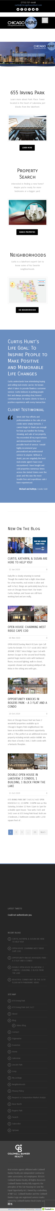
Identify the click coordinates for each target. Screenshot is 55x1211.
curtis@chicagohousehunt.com (28, 5)
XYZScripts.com (41, 1209)
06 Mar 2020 (14, 638)
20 (35, 832)
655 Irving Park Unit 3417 (23, 1007)
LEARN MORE (27, 148)
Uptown (15, 1130)
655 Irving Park (18, 1001)
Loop (14, 1071)
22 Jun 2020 (14, 569)
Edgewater (16, 1038)
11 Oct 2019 (14, 793)
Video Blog (21, 1025)
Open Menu (45, 20)
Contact (15, 1032)
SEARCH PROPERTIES (27, 232)
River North (17, 1104)
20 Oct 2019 (14, 714)
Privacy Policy (18, 1091)
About (14, 1014)
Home (14, 1051)
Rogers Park (17, 1110)
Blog (14, 1020)
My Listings (17, 1078)
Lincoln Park (17, 1065)
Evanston (16, 1045)
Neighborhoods (18, 1084)
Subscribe (16, 1124)
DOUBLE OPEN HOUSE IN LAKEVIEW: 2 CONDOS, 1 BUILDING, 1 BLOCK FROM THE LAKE (28, 970)
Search (15, 1117)
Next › (43, 832)
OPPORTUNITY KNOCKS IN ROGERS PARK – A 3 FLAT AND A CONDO (27, 702)
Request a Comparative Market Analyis (29, 1097)
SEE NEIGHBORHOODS (27, 310)
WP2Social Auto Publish (16, 1209)
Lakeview (16, 1058)
